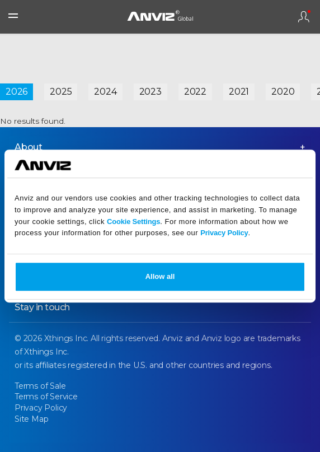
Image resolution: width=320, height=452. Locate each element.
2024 (105, 91)
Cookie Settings (133, 221)
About (29, 147)
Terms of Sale (40, 386)
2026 (16, 91)
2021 (239, 91)
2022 (195, 91)
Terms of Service (46, 397)
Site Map (31, 419)
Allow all (160, 276)
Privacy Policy (224, 233)
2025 (61, 91)
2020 (282, 91)
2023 (150, 91)
